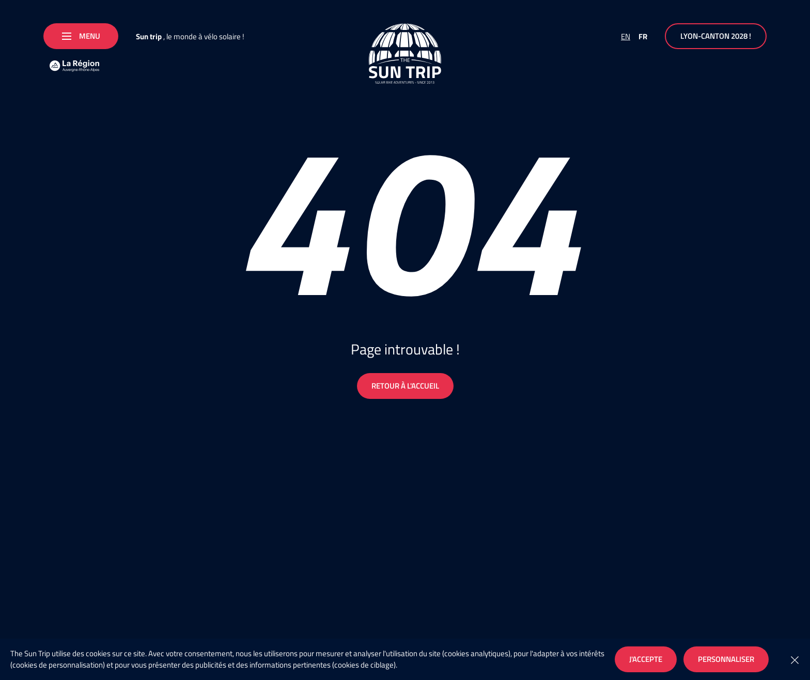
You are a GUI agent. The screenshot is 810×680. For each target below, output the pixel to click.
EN (625, 36)
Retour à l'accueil (405, 386)
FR (642, 36)
